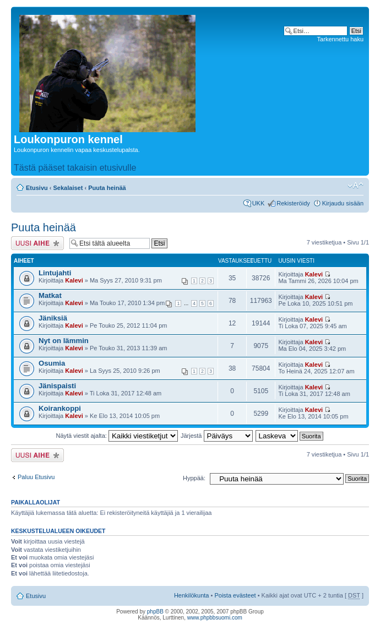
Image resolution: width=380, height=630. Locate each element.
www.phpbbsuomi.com (214, 618)
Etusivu (37, 187)
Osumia (52, 363)
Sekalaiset (68, 187)
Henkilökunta (191, 595)
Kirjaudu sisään (342, 203)
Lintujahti (55, 273)
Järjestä (217, 435)
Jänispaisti (57, 386)
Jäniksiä (53, 318)
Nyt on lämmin (64, 340)
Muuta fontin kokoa (355, 186)
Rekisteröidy (293, 203)
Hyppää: (194, 478)
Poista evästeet (235, 595)
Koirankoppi (60, 408)
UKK (258, 203)
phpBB (155, 612)
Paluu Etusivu (36, 477)
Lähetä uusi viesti (37, 243)
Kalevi (74, 280)
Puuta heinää (107, 187)
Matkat (50, 295)
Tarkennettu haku (340, 39)
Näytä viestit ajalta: (117, 435)
